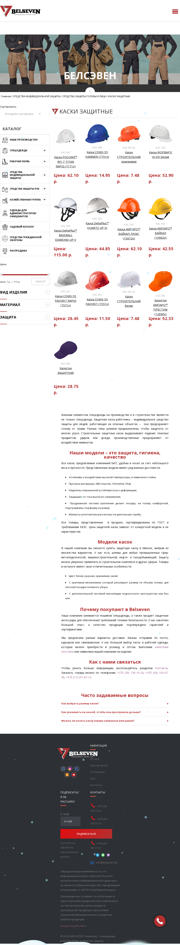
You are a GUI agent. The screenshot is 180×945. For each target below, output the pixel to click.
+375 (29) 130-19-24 (130, 672)
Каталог (95, 759)
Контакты (161, 668)
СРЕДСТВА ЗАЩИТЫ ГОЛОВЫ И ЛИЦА (84, 96)
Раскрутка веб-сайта (73, 926)
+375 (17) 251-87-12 (78, 677)
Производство (99, 765)
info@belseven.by (107, 862)
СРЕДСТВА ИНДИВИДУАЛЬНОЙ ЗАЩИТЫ (36, 96)
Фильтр (41, 281)
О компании (97, 772)
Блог (92, 778)
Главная (6, 96)
